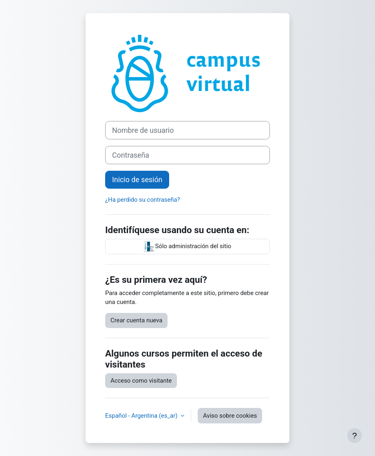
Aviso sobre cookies (230, 415)
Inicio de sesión (137, 179)
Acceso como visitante (141, 380)
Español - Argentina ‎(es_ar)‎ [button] (142, 415)
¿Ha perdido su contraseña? (142, 199)
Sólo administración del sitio (188, 246)
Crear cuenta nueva (136, 320)
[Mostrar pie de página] (354, 435)
